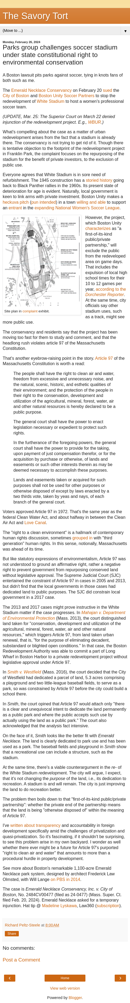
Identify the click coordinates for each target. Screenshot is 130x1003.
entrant (15, 208)
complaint (30, 311)
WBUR (94, 122)
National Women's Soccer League (87, 208)
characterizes (98, 228)
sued (107, 90)
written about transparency (35, 825)
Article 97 (104, 358)
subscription (108, 905)
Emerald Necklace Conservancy (41, 90)
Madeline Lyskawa (59, 905)
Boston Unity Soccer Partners (67, 95)
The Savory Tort (35, 16)
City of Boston (16, 95)
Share (12, 934)
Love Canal (35, 522)
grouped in (83, 538)
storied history (99, 180)
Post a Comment (21, 960)
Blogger (75, 998)
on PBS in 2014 (65, 879)
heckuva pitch (16, 202)
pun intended (43, 202)
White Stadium (50, 101)
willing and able (91, 202)
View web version (65, 988)
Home (65, 978)
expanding (44, 208)
